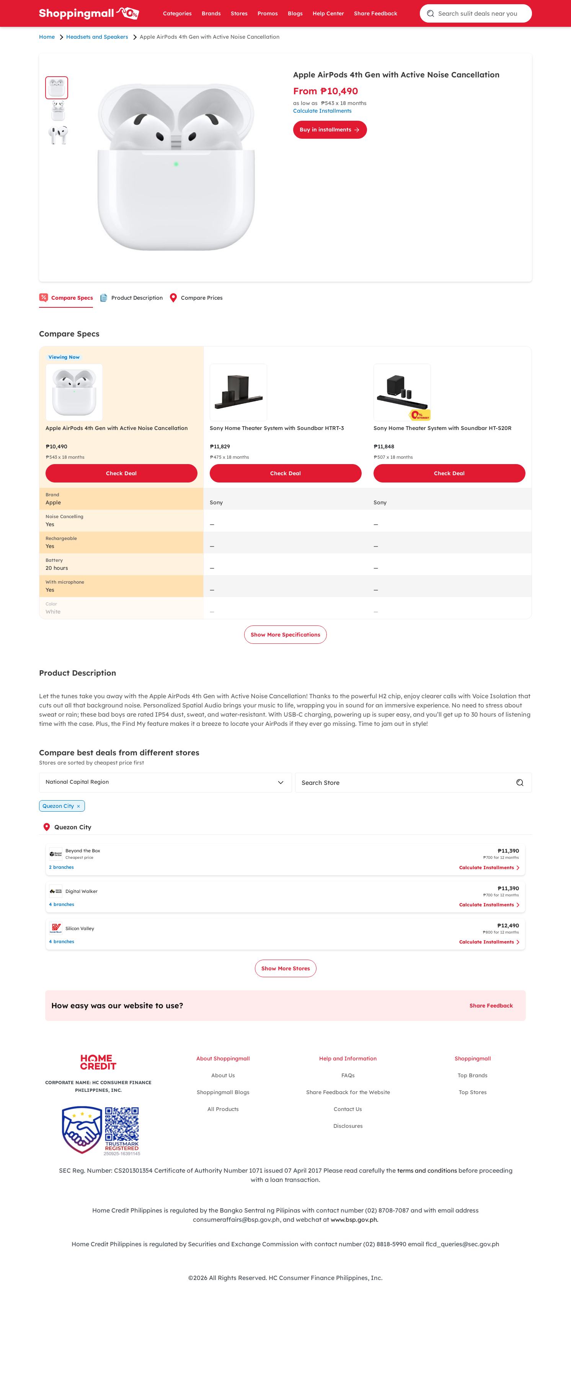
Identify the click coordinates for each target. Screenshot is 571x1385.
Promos (268, 13)
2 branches (61, 867)
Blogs (295, 13)
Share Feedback (375, 13)
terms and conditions (427, 1170)
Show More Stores (285, 968)
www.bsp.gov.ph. (354, 1219)
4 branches (61, 904)
